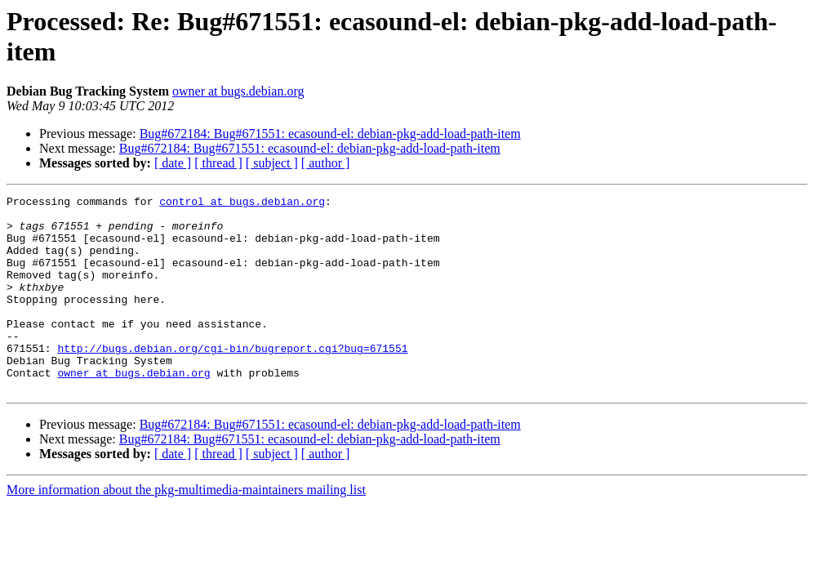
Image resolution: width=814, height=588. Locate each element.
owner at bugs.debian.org (238, 91)
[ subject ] (272, 163)
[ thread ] (218, 163)
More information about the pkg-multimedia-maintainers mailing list (186, 529)
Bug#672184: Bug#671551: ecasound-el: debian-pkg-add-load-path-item (330, 133)
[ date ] (172, 163)
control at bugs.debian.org (242, 203)
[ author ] (325, 163)
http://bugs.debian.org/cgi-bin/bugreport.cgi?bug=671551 (232, 379)
